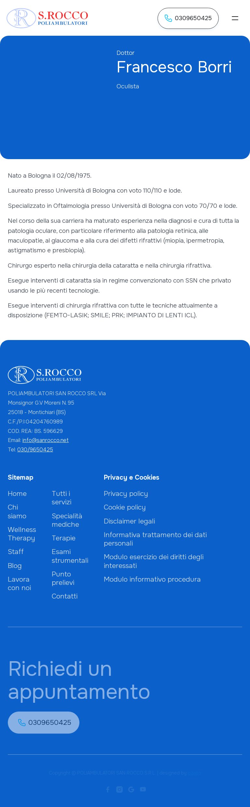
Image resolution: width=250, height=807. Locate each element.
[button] (235, 18)
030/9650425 (35, 449)
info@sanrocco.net (45, 440)
